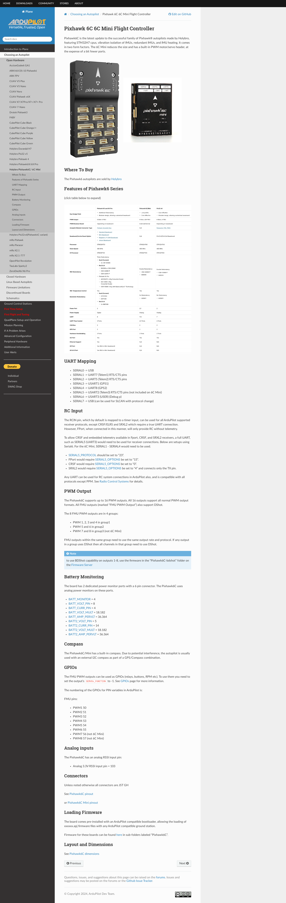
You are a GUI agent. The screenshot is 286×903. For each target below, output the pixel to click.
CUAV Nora (15, 92)
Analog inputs (18, 215)
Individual (13, 376)
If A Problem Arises (15, 330)
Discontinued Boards (18, 292)
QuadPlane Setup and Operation (22, 320)
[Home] (65, 14)
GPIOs (15, 210)
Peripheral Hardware (15, 341)
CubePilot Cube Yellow (21, 138)
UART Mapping (19, 185)
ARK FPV (14, 76)
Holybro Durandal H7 (20, 149)
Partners (12, 381)
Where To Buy (19, 175)
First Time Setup (13, 309)
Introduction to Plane (16, 49)
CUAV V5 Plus (17, 81)
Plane (27, 22)
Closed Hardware (16, 276)
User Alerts (10, 352)
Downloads (24, 3)
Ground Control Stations (18, 303)
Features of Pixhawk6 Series (25, 180)
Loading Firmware (20, 225)
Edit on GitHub (181, 14)
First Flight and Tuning (16, 314)
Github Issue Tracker (139, 880)
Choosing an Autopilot (16, 55)
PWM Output (18, 195)
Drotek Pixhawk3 (18, 112)
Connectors (17, 220)
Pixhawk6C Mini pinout (83, 802)
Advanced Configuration (18, 336)
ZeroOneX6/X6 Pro (19, 271)
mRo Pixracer (16, 245)
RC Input (16, 190)
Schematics (12, 298)
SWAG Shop (15, 386)
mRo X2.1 (14, 250)
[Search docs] (27, 39)
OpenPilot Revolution (20, 261)
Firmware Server (81, 565)
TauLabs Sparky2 (18, 266)
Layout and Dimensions (23, 230)
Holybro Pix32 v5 (18, 154)
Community (46, 3)
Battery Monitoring (21, 200)
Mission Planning (13, 325)
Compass (16, 205)
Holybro (116, 179)
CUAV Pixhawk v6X (19, 97)
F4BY (12, 118)
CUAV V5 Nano (17, 86)
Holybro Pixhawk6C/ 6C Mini (24, 170)
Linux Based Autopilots (19, 282)
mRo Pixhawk (16, 240)
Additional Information (17, 347)
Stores (64, 3)
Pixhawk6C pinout (81, 794)
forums (160, 877)
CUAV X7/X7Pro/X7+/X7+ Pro (25, 102)
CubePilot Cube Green (21, 143)
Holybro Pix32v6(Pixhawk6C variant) (28, 235)
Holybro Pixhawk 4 (19, 159)
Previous (74, 863)
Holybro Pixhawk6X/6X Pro (23, 164)
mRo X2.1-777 (17, 256)
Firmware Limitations (18, 287)
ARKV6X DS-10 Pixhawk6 (23, 71)
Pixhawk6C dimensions (84, 853)
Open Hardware (15, 60)
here (119, 834)
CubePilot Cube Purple (21, 133)
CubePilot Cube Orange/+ (22, 128)
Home (6, 3)
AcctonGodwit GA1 (19, 65)
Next (184, 863)
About (79, 3)
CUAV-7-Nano (17, 107)
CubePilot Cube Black (20, 123)
